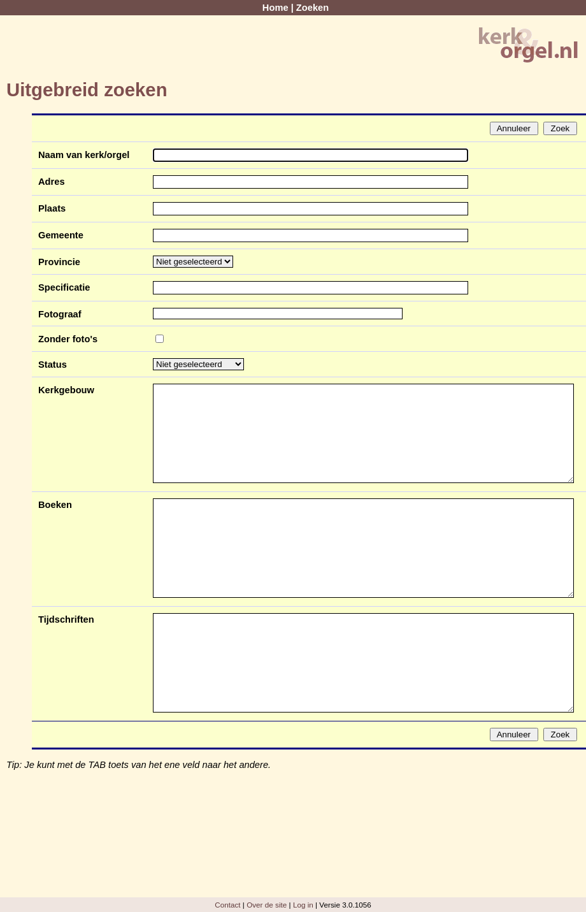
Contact (227, 905)
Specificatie (64, 287)
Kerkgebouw (66, 390)
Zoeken (312, 8)
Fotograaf (60, 314)
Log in (303, 905)
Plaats (52, 208)
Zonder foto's (67, 339)
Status (52, 364)
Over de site (267, 905)
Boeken (55, 505)
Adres (51, 182)
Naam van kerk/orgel (83, 155)
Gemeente (60, 235)
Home (275, 8)
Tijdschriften (66, 619)
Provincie (59, 262)
